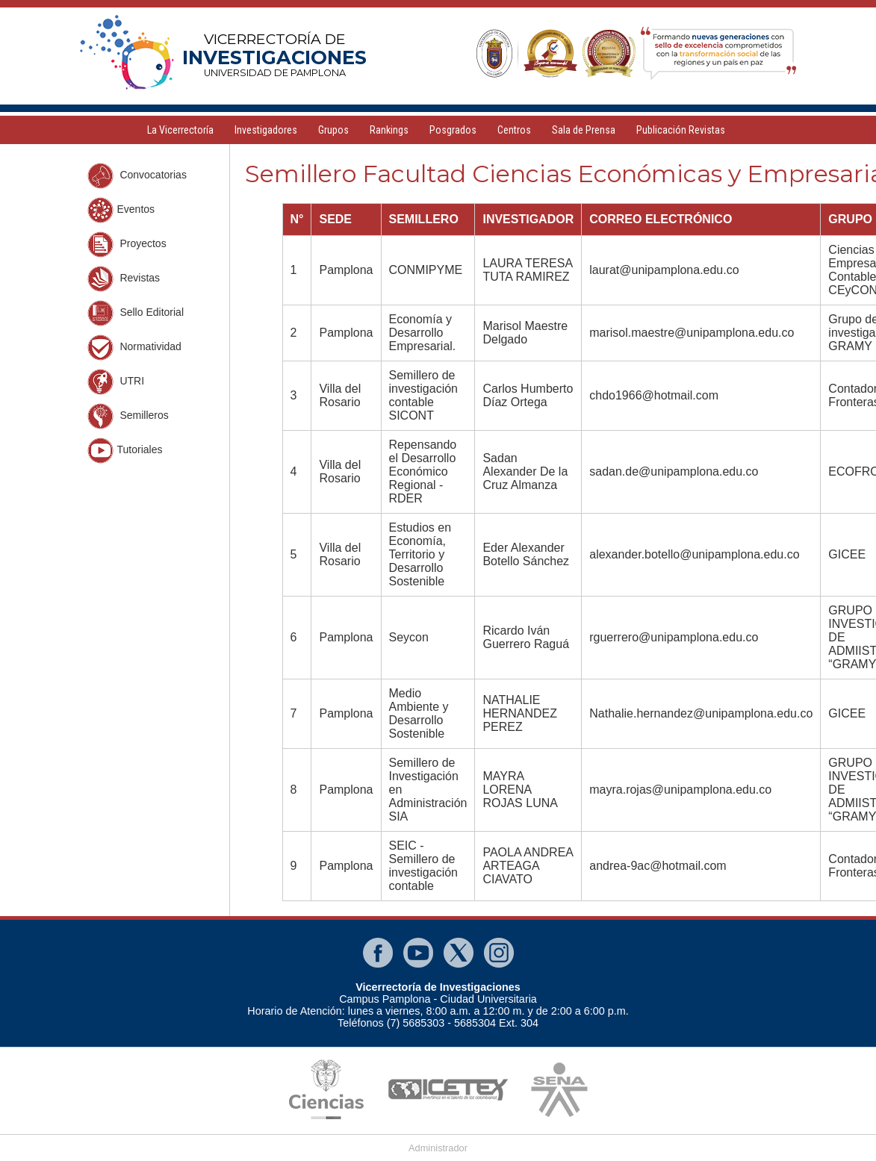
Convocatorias (137, 176)
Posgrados (452, 130)
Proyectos (127, 244)
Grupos (333, 130)
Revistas (124, 279)
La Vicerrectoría (180, 130)
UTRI (116, 382)
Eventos (121, 210)
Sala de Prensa (583, 130)
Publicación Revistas (680, 130)
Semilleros (128, 416)
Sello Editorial (135, 313)
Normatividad (134, 347)
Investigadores (265, 130)
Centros (514, 130)
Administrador (438, 1148)
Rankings (389, 130)
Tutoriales (125, 451)
